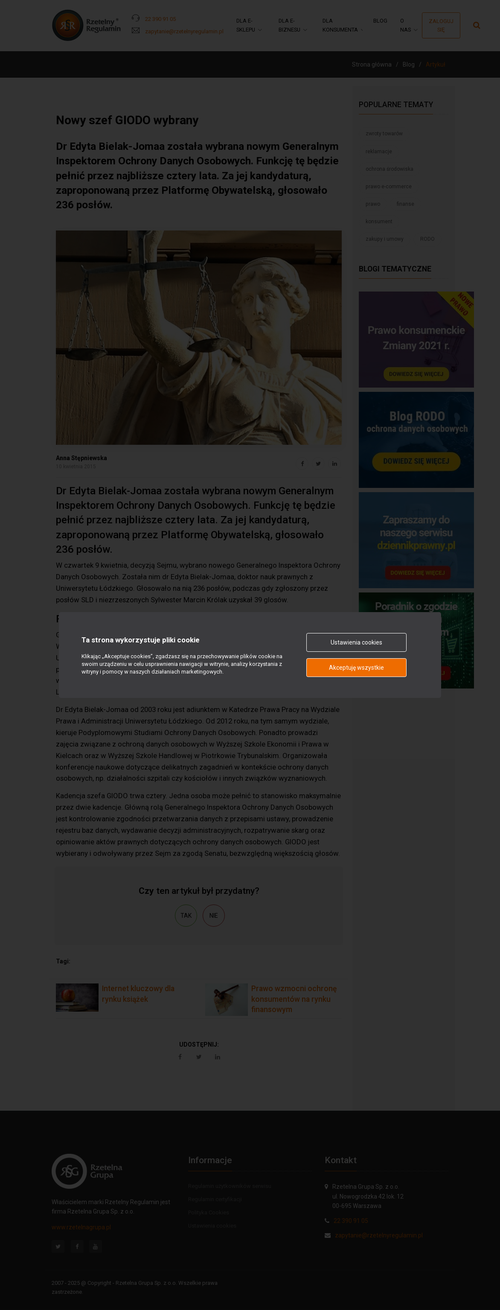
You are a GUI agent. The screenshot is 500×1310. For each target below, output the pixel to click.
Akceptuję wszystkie (356, 667)
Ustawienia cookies (356, 642)
